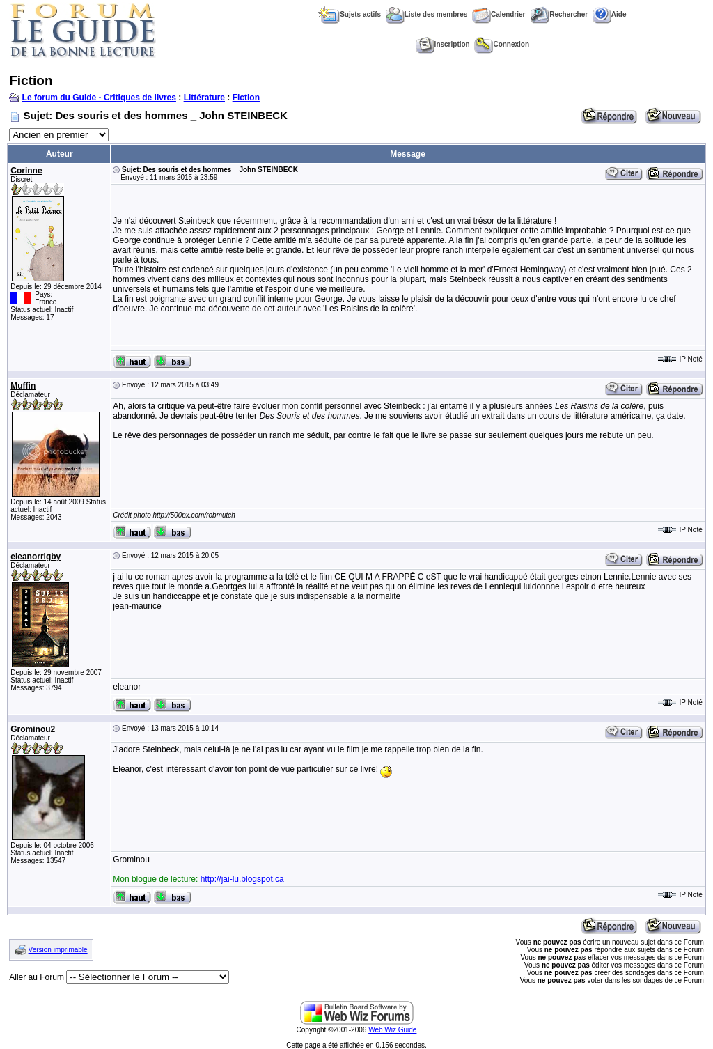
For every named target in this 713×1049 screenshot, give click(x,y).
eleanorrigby (35, 556)
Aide (610, 14)
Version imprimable (58, 950)
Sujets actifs (349, 14)
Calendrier (498, 14)
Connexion (501, 44)
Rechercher (559, 14)
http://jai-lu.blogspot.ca (242, 879)
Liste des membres (427, 14)
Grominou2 (32, 729)
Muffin (23, 386)
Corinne (26, 171)
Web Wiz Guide (392, 1030)
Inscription (443, 44)
